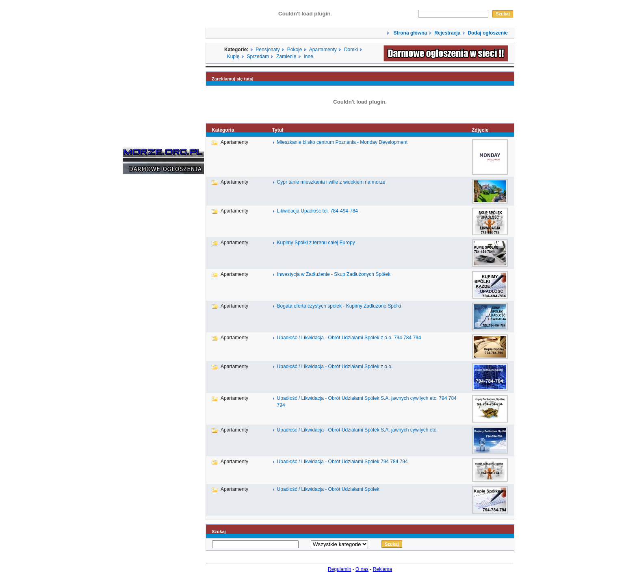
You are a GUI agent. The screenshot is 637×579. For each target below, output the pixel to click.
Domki (351, 49)
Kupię (233, 56)
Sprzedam (258, 56)
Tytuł (278, 130)
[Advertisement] (147, 304)
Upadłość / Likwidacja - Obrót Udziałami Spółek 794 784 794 (342, 461)
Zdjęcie (480, 130)
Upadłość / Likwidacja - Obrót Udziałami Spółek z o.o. (335, 366)
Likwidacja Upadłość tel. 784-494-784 (317, 211)
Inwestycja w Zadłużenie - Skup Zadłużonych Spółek (333, 274)
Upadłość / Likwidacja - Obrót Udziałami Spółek (328, 489)
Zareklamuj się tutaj (233, 78)
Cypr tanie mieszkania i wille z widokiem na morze (331, 182)
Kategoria (223, 130)
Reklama (382, 569)
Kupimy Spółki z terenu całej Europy (316, 242)
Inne (308, 56)
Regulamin (339, 569)
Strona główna (409, 33)
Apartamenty (323, 49)
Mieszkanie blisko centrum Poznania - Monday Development (342, 142)
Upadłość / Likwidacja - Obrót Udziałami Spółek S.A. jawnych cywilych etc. (357, 430)
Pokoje (294, 49)
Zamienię (286, 56)
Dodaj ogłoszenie (488, 33)
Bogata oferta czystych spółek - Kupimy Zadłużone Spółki (339, 306)
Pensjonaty (268, 49)
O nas (361, 569)
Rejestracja (447, 33)
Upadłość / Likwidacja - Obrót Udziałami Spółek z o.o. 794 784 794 (349, 337)
